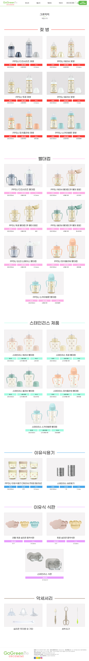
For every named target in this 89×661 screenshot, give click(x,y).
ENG (68, 2)
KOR (73, 2)
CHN (70, 2)
